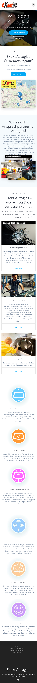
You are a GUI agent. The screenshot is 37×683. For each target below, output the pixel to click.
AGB (16, 646)
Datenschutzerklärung (17, 648)
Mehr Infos (18, 269)
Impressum (17, 652)
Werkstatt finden (18, 74)
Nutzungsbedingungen (17, 650)
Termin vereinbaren (18, 32)
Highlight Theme (20, 676)
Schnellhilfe (18, 38)
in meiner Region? (18, 60)
